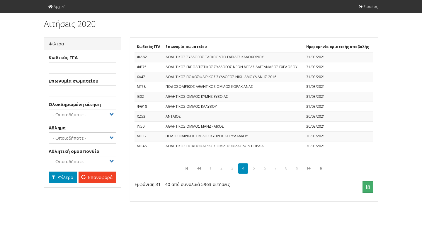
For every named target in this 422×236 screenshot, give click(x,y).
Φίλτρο (62, 177)
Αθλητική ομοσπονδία (74, 151)
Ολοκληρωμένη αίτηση (75, 104)
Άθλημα (57, 128)
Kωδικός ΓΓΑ (63, 57)
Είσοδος (368, 6)
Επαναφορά (97, 177)
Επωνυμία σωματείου (73, 81)
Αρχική (57, 6)
